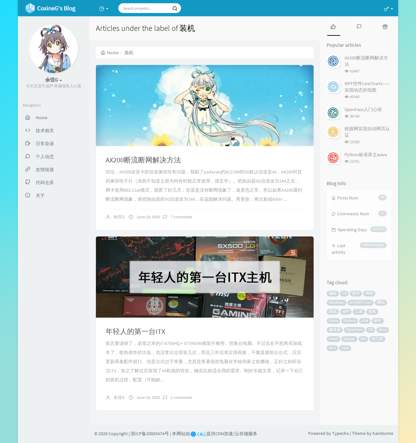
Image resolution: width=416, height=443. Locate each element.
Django (349, 338)
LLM (364, 320)
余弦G (118, 217)
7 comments (181, 217)
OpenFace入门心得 (363, 109)
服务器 (335, 329)
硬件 (378, 320)
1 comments (181, 397)
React (333, 338)
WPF (345, 311)
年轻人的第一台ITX (135, 331)
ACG (332, 348)
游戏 (333, 311)
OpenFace (354, 329)
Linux (333, 320)
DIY (363, 338)
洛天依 (377, 338)
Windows (336, 302)
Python (350, 320)
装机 (372, 311)
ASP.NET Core (360, 302)
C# (344, 293)
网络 (369, 293)
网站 (381, 302)
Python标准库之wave (365, 155)
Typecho (340, 433)
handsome (382, 433)
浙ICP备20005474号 (150, 434)
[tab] (333, 26)
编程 (333, 293)
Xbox (383, 329)
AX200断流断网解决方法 (143, 159)
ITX (370, 329)
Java (345, 348)
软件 (356, 293)
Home (110, 53)
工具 (359, 311)
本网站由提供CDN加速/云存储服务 (214, 434)
